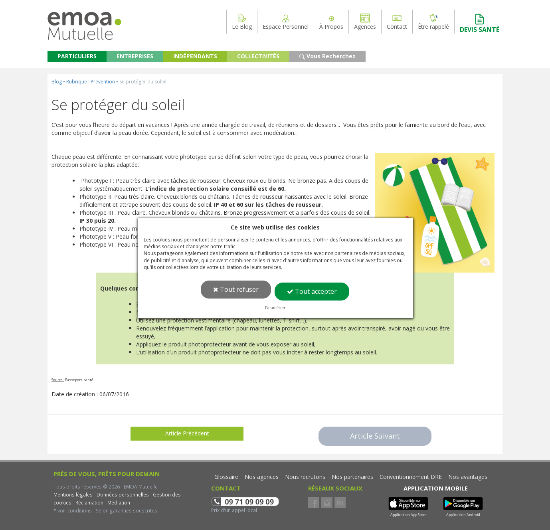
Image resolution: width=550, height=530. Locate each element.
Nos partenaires (352, 477)
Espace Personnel (286, 21)
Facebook (313, 502)
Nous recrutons (305, 477)
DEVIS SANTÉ (479, 23)
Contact (397, 21)
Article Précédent (187, 433)
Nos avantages (467, 477)
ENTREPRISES (135, 56)
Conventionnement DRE (411, 477)
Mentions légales (73, 494)
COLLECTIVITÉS (258, 56)
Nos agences (262, 477)
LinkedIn (340, 502)
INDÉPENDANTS (195, 56)
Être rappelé (433, 21)
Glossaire (226, 477)
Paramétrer (275, 307)
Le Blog (242, 21)
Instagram (326, 502)
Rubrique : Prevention (90, 81)
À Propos (331, 21)
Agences (365, 21)
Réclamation (88, 502)
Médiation (118, 502)
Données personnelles (123, 494)
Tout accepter (312, 291)
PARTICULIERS (77, 56)
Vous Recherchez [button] (327, 56)
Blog (56, 81)
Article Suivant (375, 436)
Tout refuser (236, 289)
